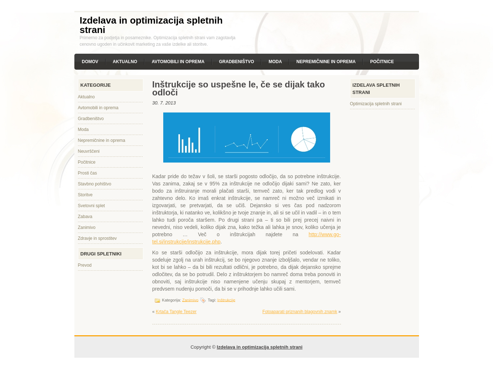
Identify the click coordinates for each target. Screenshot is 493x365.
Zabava (85, 216)
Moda (275, 61)
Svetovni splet (91, 205)
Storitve (85, 194)
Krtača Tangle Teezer (176, 311)
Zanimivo (87, 227)
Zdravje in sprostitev (97, 238)
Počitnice (382, 61)
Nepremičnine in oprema (326, 61)
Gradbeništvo (236, 61)
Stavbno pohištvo (94, 183)
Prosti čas (87, 173)
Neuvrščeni (89, 151)
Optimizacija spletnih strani (376, 103)
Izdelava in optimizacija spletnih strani (151, 25)
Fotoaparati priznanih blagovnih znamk (299, 311)
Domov (90, 61)
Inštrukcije (226, 300)
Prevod (85, 265)
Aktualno (125, 61)
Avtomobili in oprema (178, 61)
